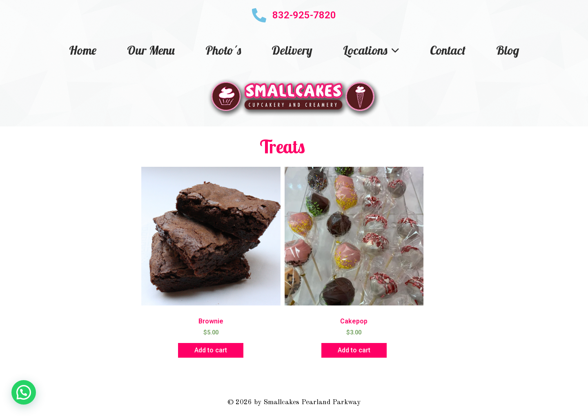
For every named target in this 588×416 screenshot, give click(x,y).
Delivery (292, 50)
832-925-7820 (304, 15)
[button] (23, 392)
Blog (507, 50)
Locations (371, 50)
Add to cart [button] (210, 350)
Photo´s (223, 50)
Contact (448, 50)
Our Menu (151, 50)
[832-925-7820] (259, 15)
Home (82, 50)
